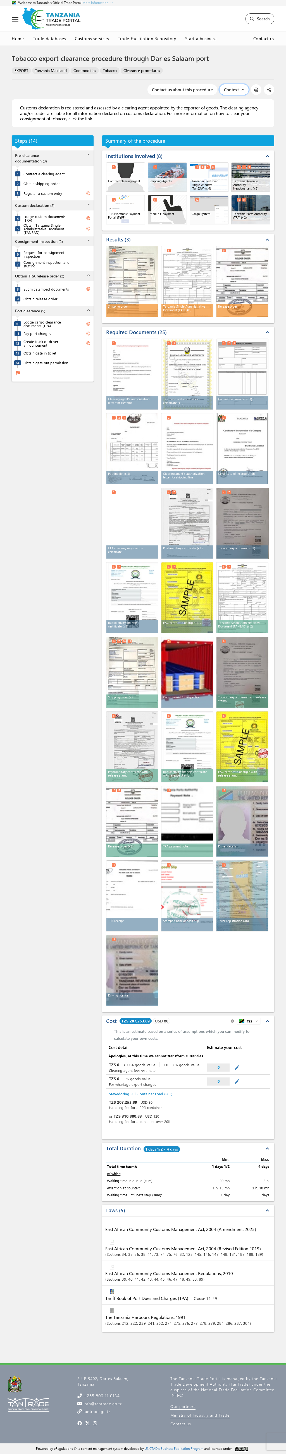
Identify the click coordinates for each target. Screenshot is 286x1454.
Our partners (183, 1406)
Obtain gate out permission (45, 363)
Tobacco (110, 70)
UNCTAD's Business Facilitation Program (174, 1448)
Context (234, 89)
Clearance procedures (141, 70)
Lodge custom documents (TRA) (44, 218)
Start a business (200, 38)
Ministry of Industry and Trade (200, 1415)
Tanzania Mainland (51, 70)
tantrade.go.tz (96, 1411)
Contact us (264, 38)
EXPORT (21, 70)
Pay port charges (37, 333)
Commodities (84, 70)
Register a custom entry (42, 193)
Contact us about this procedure (182, 89)
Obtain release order (40, 299)
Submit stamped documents (46, 289)
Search (260, 18)
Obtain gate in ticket (39, 353)
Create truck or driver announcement (40, 343)
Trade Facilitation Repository (147, 38)
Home (18, 38)
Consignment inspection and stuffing (46, 264)
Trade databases (49, 38)
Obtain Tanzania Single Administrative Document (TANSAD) (43, 228)
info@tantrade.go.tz (102, 1403)
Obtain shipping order (41, 183)
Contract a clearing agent (44, 174)
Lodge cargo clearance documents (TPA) (42, 323)
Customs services (92, 38)
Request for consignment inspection (43, 254)
